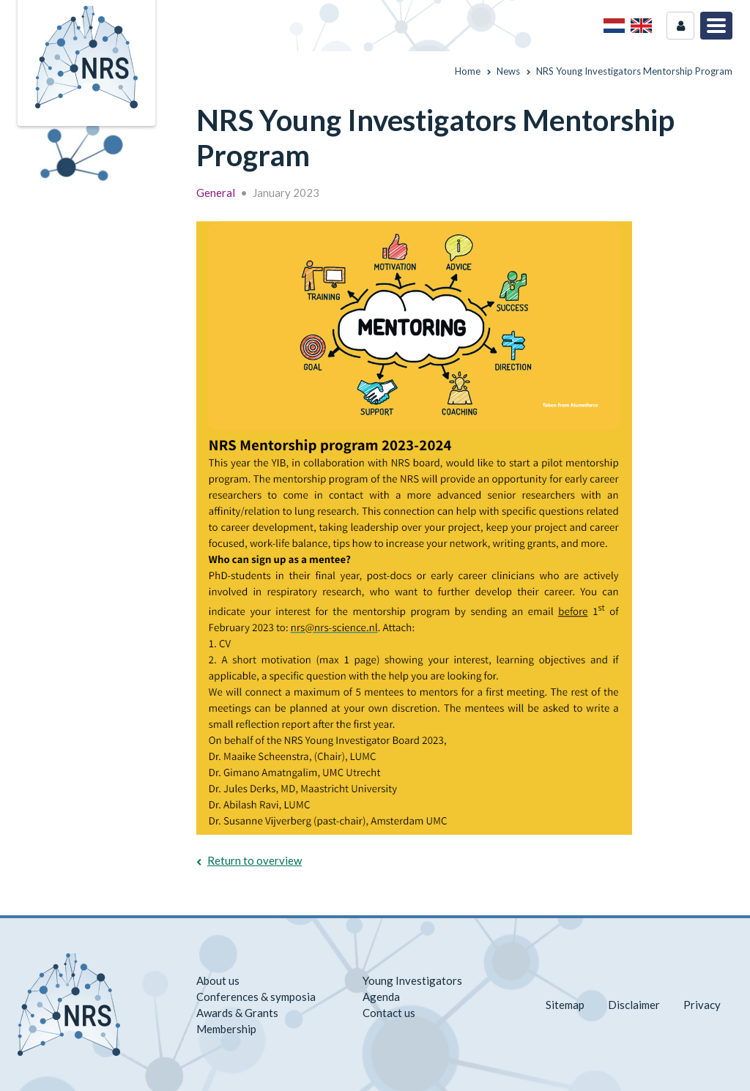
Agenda (381, 996)
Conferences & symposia (256, 996)
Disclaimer (634, 1004)
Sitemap (565, 1004)
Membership (226, 1028)
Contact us (389, 1012)
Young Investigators (412, 980)
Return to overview (254, 860)
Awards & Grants (237, 1012)
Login (680, 26)
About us (218, 980)
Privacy (702, 1004)
